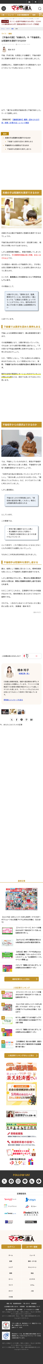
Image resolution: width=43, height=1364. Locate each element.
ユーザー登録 (31, 1246)
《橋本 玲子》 (37, 612)
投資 (33, 15)
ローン (11, 1279)
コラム (32, 1285)
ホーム (11, 1255)
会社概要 (19, 1309)
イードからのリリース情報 (31, 1309)
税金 (32, 1273)
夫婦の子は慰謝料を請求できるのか (18, 138)
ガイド (11, 1291)
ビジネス (32, 1279)
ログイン (11, 1246)
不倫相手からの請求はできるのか (17, 145)
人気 (2, 15)
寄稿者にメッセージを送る (13, 700)
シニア (11, 1267)
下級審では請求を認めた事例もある (20, 141)
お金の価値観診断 (23, 15)
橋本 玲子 (23, 670)
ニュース (11, 15)
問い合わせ (27, 1303)
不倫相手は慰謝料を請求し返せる (19, 149)
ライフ (11, 1285)
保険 (10, 1273)
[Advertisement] (21, 801)
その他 (11, 1297)
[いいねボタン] (27, 656)
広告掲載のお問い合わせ (11, 1306)
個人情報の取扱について (33, 1306)
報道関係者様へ (17, 1303)
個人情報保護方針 (11, 1309)
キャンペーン (32, 1267)
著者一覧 (9, 1303)
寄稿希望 (33, 1303)
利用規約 (22, 1306)
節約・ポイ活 (32, 1261)
